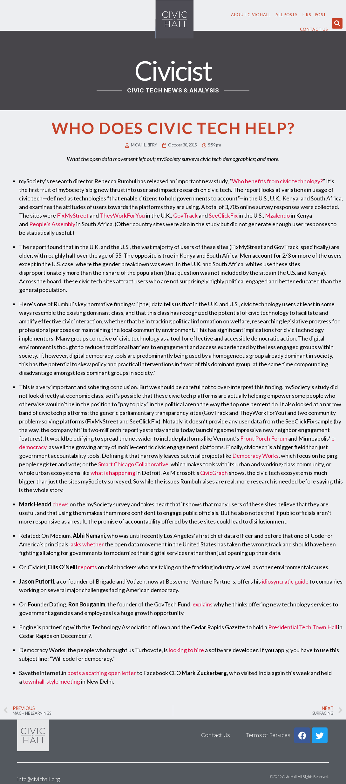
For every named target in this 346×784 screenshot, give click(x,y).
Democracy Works (255, 455)
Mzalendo (277, 215)
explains (203, 604)
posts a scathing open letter (101, 672)
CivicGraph (214, 472)
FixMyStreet (73, 215)
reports (87, 567)
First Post (314, 14)
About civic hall (250, 14)
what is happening (113, 472)
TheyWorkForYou (122, 215)
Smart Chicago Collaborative (133, 464)
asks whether (87, 544)
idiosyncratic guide (285, 581)
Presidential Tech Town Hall (302, 627)
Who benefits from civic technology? (277, 181)
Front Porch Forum (263, 438)
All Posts (286, 14)
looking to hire (186, 649)
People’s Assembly (52, 223)
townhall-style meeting (51, 681)
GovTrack (185, 215)
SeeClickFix (223, 215)
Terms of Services (268, 735)
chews (60, 504)
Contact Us (314, 29)
